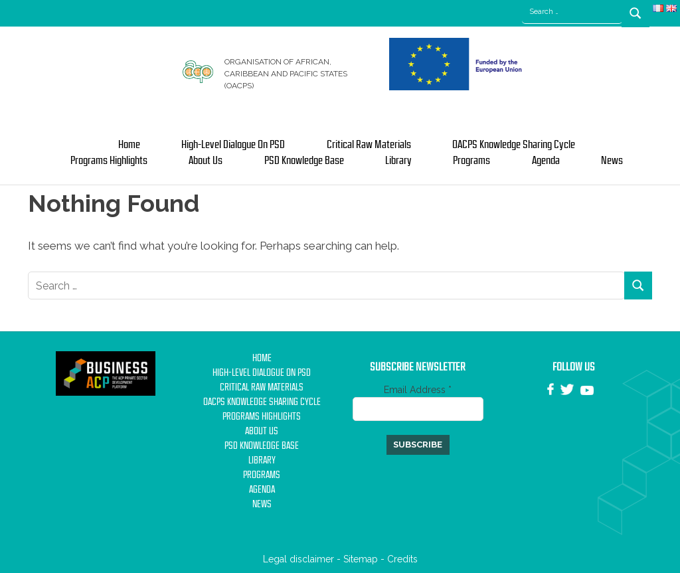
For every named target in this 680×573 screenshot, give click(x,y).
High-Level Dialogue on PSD (233, 144)
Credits (402, 559)
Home (129, 144)
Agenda (546, 160)
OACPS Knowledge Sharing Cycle (513, 144)
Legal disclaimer (298, 559)
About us (205, 160)
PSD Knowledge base (304, 160)
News (612, 160)
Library (398, 160)
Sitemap (360, 559)
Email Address (418, 389)
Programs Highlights (108, 160)
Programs (471, 160)
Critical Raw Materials (369, 144)
